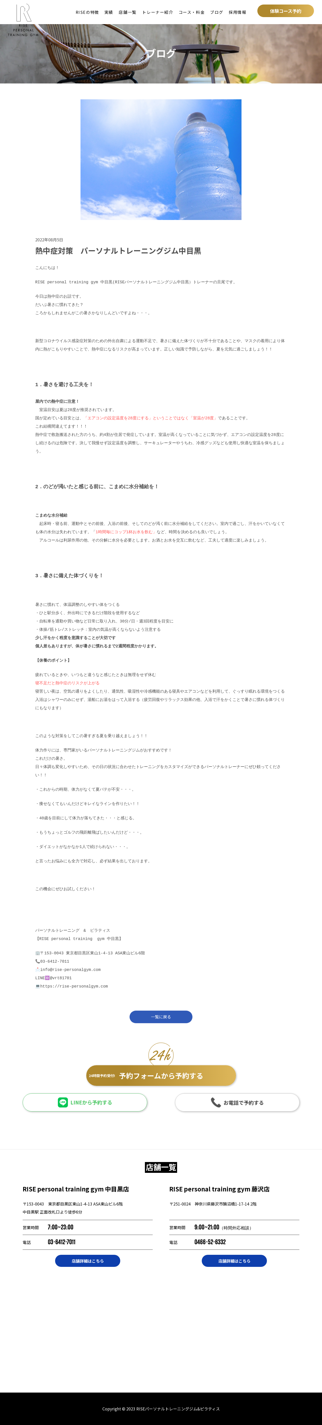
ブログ (216, 12)
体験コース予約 (285, 11)
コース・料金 (192, 12)
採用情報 (237, 12)
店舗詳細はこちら (88, 1261)
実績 (108, 12)
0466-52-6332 (210, 1242)
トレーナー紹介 (157, 12)
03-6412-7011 (61, 1242)
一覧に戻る (161, 1021)
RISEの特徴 (87, 12)
